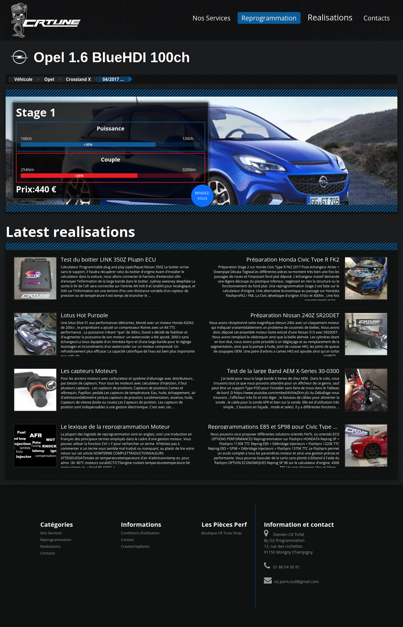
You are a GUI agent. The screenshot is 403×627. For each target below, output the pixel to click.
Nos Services (211, 17)
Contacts (377, 17)
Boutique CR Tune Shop (222, 532)
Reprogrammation (269, 17)
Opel (59, 79)
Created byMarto (135, 546)
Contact (127, 539)
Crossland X (95, 79)
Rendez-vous (202, 195)
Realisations (330, 17)
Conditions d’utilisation (140, 532)
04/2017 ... (138, 79)
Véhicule (27, 79)
